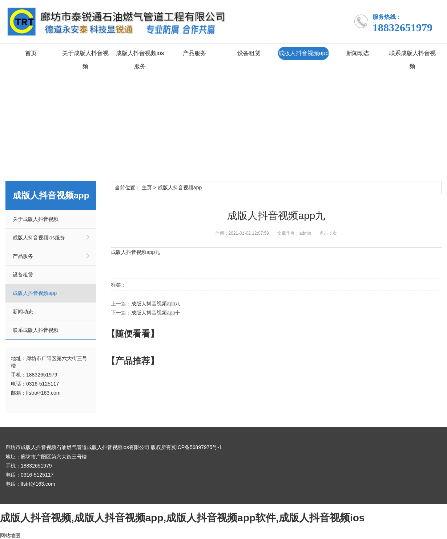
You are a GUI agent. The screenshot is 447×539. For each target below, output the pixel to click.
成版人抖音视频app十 (155, 313)
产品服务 (194, 53)
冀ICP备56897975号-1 (196, 447)
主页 (147, 187)
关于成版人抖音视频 (85, 59)
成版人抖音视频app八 (155, 303)
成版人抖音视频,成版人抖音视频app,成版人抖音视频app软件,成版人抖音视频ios (182, 517)
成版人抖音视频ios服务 (140, 59)
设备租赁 (249, 53)
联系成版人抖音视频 (412, 59)
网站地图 (10, 535)
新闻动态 (358, 53)
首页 (31, 53)
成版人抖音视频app (303, 53)
